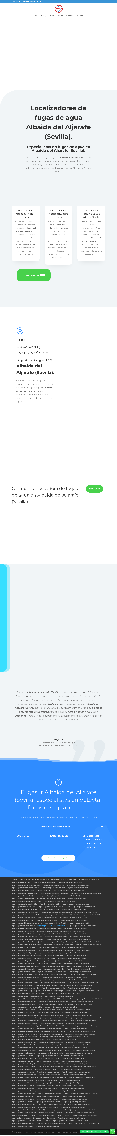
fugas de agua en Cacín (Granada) (49, 1059)
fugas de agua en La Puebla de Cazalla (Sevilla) (70, 981)
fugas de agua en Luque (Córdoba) (22, 1027)
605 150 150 (23, 837)
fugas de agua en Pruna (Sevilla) (44, 981)
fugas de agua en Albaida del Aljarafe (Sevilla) (51, 927)
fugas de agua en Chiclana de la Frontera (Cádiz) (86, 894)
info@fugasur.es (59, 837)
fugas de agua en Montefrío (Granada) (50, 1095)
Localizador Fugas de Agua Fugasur (58, 859)
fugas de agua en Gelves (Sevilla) (54, 956)
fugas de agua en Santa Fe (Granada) (59, 1111)
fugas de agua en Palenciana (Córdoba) (53, 1032)
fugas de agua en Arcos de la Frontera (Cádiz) (26, 886)
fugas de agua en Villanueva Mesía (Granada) (52, 1124)
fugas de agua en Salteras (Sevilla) (46, 986)
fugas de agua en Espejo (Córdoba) (52, 1016)
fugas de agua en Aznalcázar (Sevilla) (72, 932)
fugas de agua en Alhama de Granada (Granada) (54, 1051)
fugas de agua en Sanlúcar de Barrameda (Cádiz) (27, 916)
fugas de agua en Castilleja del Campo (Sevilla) (58, 946)
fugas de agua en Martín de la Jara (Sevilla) (51, 970)
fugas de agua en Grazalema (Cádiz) (23, 900)
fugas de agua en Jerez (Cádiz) (77, 900)
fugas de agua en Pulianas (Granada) (23, 1108)
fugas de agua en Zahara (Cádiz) (80, 924)
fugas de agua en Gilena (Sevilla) (77, 956)
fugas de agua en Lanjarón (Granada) (48, 1086)
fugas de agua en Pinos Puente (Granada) (52, 1105)
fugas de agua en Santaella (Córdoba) (64, 1040)
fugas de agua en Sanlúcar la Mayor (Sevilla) (25, 989)
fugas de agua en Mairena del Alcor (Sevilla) (25, 967)
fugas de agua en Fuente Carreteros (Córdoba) (26, 1019)
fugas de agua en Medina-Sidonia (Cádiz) (24, 905)
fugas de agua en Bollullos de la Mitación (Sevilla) (27, 937)
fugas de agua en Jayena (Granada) (23, 1084)
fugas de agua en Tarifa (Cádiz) (48, 918)
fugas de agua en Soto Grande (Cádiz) (89, 916)
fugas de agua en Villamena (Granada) (24, 1124)
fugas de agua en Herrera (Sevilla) (45, 959)
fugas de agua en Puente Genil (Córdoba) (24, 1038)
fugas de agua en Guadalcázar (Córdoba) (83, 1021)
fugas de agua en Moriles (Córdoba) (76, 1030)
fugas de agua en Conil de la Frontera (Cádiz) (55, 894)
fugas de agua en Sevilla (19, 992)
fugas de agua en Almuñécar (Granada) (50, 1054)
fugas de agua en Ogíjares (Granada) (73, 1097)
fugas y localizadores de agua (21, 1119)
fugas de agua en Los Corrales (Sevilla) (24, 951)
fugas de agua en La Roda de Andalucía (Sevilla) (83, 983)
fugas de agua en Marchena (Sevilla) (84, 967)
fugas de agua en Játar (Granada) (70, 1081)
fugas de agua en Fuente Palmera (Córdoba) (25, 1021)
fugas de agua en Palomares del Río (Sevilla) (25, 978)
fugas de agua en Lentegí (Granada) (23, 1089)
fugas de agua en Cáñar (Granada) (22, 1062)
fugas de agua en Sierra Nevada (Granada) (87, 1111)
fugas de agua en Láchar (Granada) (23, 1086)
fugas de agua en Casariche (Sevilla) (57, 943)
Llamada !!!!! (33, 276)
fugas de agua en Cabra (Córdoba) (75, 1005)
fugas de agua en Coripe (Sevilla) (49, 948)
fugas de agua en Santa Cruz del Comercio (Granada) (28, 1111)
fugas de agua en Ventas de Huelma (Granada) (67, 1122)
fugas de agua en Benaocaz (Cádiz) (54, 889)
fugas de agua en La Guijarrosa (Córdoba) (25, 1024)
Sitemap (14, 881)
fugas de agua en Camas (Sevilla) (56, 940)
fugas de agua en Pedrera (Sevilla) (76, 978)
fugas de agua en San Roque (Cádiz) (85, 913)
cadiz (52, 16)
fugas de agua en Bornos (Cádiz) (78, 889)
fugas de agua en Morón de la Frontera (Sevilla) (53, 973)
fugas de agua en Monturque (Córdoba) (49, 1030)
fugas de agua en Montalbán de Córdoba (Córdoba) (52, 1027)
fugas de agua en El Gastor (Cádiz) (69, 897)
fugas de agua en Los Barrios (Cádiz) (78, 886)
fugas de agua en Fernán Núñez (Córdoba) (79, 1016)
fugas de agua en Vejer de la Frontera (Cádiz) (74, 921)
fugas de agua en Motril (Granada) (22, 1097)
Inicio (36, 16)
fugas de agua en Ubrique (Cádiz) (47, 921)
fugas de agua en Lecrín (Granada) (73, 1086)
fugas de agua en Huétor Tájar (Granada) (53, 1078)
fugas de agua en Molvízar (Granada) (74, 1092)
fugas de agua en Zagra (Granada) (22, 1127)
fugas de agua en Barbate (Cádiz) (53, 886)
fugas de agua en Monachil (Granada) (23, 1095)
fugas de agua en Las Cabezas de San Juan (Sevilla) (27, 940)
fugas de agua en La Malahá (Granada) (72, 1089)
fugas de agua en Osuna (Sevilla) (22, 975)
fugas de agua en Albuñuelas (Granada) (74, 1049)
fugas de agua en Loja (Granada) (47, 1089)
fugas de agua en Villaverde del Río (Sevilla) (25, 1000)
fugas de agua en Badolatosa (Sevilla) (49, 935)
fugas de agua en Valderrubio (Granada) (84, 1116)
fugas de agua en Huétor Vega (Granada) (82, 1078)
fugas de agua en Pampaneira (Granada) (48, 1103)
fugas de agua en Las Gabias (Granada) (24, 1076)
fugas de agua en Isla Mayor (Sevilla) (23, 962)
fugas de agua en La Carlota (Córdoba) (24, 1011)
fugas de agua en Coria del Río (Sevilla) (24, 948)
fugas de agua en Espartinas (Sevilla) (45, 954)
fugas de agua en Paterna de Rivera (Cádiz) (76, 905)
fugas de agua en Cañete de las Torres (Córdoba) (27, 1008)
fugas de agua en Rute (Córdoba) (77, 1038)
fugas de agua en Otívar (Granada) (47, 1100)
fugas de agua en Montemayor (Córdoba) (84, 1027)
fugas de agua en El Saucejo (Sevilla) (79, 989)
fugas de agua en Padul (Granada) (22, 1103)
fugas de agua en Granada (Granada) (74, 1076)
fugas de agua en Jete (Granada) (46, 1084)
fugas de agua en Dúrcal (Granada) (70, 1070)
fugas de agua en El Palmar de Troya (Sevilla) (84, 975)
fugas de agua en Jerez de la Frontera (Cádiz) (51, 900)
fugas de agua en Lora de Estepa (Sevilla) (77, 965)
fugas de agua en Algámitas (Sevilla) (75, 929)
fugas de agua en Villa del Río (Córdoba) (78, 1043)
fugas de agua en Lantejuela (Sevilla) (48, 962)
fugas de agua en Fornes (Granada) (48, 1073)
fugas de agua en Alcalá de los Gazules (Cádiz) (34, 881)
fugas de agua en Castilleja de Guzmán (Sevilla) (85, 943)
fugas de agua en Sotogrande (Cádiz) (23, 918)
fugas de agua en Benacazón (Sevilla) (75, 935)
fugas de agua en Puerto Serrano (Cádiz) (24, 910)
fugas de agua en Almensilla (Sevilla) (23, 932)
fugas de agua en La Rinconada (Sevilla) (53, 983)
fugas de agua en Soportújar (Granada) (24, 1114)
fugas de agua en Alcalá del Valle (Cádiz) (63, 881)
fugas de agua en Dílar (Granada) (22, 1070)
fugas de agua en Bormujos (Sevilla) (56, 937)
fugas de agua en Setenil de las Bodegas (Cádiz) (60, 916)
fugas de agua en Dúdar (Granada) (46, 1070)
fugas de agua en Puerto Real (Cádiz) (84, 908)
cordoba (79, 16)
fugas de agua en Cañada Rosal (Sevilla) (88, 946)
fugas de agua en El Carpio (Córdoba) (50, 1011)
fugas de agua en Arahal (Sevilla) (47, 932)
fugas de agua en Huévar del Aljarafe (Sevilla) (72, 959)
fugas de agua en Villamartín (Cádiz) (55, 924)
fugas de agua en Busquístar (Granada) (24, 1059)
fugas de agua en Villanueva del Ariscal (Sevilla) (59, 997)
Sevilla (60, 16)
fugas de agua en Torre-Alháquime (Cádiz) (73, 918)
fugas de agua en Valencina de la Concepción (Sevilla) (28, 994)
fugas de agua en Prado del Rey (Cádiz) (24, 908)
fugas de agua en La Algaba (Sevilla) (50, 929)
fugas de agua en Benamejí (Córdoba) (23, 1005)
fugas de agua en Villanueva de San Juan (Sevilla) (27, 997)
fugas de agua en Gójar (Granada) (49, 1076)
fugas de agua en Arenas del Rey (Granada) (79, 1054)
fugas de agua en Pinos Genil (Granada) (24, 1105)
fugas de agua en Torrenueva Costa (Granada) (79, 1114)
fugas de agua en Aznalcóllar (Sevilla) (23, 935)
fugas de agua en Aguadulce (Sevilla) (23, 927)
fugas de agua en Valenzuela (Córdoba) (24, 1043)
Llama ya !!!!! (94, 490)
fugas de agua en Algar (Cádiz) (21, 883)
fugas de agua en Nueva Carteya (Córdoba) (25, 1032)
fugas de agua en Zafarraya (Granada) (87, 1124)
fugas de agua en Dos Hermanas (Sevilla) (77, 951)
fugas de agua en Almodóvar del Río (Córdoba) (53, 1002)
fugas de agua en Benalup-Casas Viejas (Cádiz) (26, 889)
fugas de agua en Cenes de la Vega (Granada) (26, 1065)
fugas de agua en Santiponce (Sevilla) (53, 989)
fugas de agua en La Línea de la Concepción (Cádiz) (59, 902)
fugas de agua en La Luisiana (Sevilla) (23, 965)
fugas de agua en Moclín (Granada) (49, 1092)
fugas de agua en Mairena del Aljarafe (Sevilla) (56, 967)
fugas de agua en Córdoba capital (48, 1013)
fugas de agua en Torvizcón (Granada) (24, 1116)
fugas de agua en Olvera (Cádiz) (50, 905)
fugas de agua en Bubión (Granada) (72, 1057)
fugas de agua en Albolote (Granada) (47, 1049)
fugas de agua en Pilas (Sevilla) (21, 981)
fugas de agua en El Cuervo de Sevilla (50, 951)
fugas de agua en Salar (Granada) (47, 1108)
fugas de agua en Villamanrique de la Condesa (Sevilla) (64, 994)
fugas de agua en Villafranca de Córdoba (24, 1046)
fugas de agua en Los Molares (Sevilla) (79, 970)
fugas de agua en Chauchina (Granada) (24, 1067)
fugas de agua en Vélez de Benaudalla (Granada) (27, 1122)
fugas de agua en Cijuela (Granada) (54, 1065)
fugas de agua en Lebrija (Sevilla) (73, 962)
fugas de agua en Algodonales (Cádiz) (70, 883)
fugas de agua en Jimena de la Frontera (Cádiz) (26, 902)
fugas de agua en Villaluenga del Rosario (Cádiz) (27, 924)
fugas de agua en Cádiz (44, 891)
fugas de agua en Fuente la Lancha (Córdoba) (58, 1019)
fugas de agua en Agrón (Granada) (22, 1049)
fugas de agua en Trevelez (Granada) (50, 1116)
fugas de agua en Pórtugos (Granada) (80, 1105)
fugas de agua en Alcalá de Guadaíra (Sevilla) (83, 927)
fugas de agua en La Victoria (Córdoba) (51, 1043)
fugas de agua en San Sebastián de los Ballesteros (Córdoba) (31, 1040)
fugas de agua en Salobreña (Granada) (73, 1108)
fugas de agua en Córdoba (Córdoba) (23, 1013)
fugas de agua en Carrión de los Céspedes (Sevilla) (27, 943)
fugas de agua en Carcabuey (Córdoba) (65, 1008)
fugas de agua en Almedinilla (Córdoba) (24, 1002)
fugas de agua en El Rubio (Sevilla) (22, 986)
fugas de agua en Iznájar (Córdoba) (52, 1024)
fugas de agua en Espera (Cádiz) (46, 897)
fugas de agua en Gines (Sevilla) (22, 959)
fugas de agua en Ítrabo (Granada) (46, 1081)
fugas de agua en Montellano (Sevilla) (23, 973)
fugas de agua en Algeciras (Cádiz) (44, 883)
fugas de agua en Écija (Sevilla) (21, 954)
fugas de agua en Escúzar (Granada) (23, 1073)
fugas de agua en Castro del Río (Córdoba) (78, 1011)
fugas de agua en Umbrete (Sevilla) (65, 992)
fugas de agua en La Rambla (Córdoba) (52, 1038)
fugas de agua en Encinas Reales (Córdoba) (25, 1016)
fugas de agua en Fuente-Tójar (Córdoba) (55, 1021)
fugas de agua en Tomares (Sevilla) (41, 992)
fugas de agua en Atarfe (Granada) (47, 1057)
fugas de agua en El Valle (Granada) (44, 1119)
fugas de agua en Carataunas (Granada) (74, 1062)
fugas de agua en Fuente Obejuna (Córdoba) (88, 1019)
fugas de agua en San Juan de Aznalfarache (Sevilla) (76, 986)
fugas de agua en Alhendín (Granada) (83, 1051)
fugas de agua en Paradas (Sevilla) (52, 978)
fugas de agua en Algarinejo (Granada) (24, 1051)
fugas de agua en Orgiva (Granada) (23, 1100)
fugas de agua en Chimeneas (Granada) (51, 1067)
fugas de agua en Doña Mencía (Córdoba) (74, 1013)
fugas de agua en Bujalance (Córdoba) (50, 1005)
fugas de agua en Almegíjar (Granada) (24, 1054)
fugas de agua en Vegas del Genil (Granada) (71, 1119)
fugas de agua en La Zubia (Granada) (47, 1127)
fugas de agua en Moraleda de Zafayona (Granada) (81, 1095)
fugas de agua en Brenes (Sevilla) (80, 937)
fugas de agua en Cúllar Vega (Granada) (79, 1065)
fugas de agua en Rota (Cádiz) (49, 910)
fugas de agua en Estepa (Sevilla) (69, 954)
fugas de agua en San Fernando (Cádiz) (73, 910)
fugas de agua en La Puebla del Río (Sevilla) (25, 983)
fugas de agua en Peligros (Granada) (75, 1103)
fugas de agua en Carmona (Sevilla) (80, 940)
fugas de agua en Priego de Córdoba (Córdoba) (80, 1035)
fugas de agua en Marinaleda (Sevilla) (23, 970)
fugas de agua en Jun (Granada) (69, 1084)
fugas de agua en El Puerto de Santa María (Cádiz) (54, 908)
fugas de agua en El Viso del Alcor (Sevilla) (54, 1000)
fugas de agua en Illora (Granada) (22, 1081)
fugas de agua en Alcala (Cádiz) (89, 881)
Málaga (44, 16)
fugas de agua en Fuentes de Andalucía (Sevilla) (26, 956)
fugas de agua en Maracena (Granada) (24, 1092)
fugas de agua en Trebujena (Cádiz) (23, 921)
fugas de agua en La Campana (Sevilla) (50, 965)
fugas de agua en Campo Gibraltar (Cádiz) (25, 894)
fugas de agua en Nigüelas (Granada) (47, 1097)
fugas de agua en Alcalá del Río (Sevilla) (24, 929)
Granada (69, 16)
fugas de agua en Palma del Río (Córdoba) (82, 1032)
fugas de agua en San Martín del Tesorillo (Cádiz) (56, 913)
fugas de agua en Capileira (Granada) (47, 1062)
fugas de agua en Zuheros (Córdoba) (77, 1046)
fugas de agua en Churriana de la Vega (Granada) (81, 1067)
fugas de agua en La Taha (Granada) (50, 1114)
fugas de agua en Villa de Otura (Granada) (74, 1100)
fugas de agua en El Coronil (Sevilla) (73, 948)
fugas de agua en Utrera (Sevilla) (89, 992)
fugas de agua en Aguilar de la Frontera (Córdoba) (86, 1000)
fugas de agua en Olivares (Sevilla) (81, 973)
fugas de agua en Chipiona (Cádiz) (22, 897)
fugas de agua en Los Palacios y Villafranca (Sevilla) (51, 975)
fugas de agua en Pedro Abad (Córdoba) (24, 1035)
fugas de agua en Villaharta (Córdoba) (52, 1046)
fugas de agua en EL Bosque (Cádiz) (23, 891)
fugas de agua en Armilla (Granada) (23, 1057)
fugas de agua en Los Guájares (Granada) (25, 1078)
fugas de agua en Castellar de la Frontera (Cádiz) (69, 891)
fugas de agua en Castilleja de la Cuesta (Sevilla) (27, 946)
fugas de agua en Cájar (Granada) (73, 1059)
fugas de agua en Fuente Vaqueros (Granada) (76, 1073)
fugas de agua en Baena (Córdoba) (82, 1002)
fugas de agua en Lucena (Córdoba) (76, 1024)
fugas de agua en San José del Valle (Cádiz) (25, 913)
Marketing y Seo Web (71, 1133)
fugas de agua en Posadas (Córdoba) (51, 1035)
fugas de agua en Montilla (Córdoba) (23, 1030)
